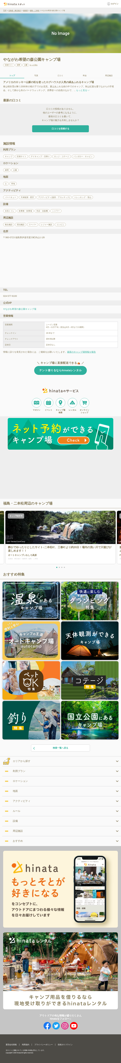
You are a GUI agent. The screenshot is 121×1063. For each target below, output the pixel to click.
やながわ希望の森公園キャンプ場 (19, 309)
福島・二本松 (34, 10)
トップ (12, 75)
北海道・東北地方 (14, 10)
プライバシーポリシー (43, 1045)
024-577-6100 (10, 296)
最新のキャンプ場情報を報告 (81, 352)
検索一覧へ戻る (50, 748)
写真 (36, 75)
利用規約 (25, 1045)
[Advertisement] (33, 474)
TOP (4, 10)
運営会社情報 (11, 1045)
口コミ (60, 75)
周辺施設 (109, 75)
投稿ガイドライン (65, 1045)
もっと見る (33, 65)
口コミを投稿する (60, 128)
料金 (85, 75)
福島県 (25, 10)
